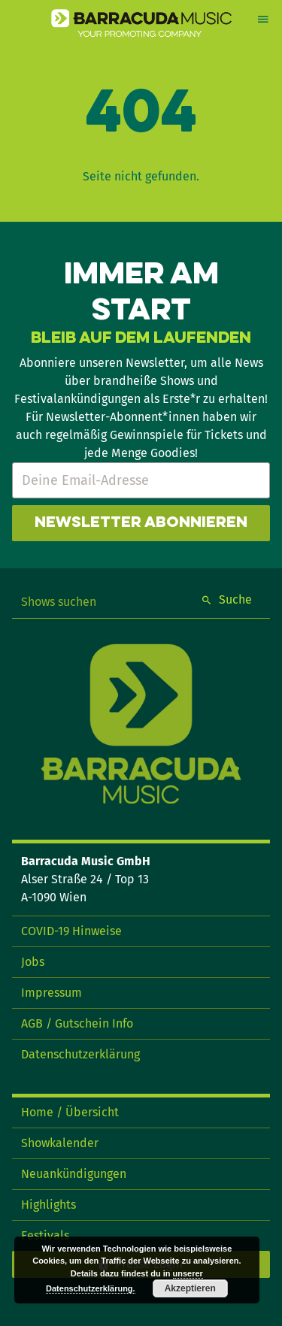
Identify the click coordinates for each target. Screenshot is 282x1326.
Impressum (51, 992)
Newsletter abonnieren (141, 523)
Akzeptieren (190, 1288)
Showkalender (60, 1143)
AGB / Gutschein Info (77, 1023)
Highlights (48, 1204)
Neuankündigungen (73, 1174)
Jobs (32, 962)
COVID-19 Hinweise (71, 931)
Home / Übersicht (70, 1112)
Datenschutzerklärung (80, 1054)
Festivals (45, 1235)
